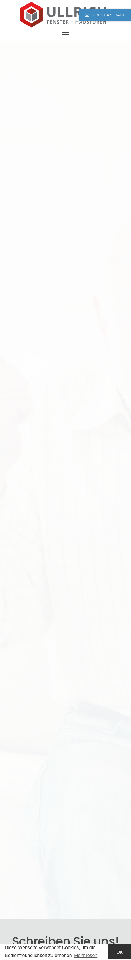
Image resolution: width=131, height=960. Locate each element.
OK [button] (120, 952)
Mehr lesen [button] (85, 955)
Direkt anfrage (108, 15)
